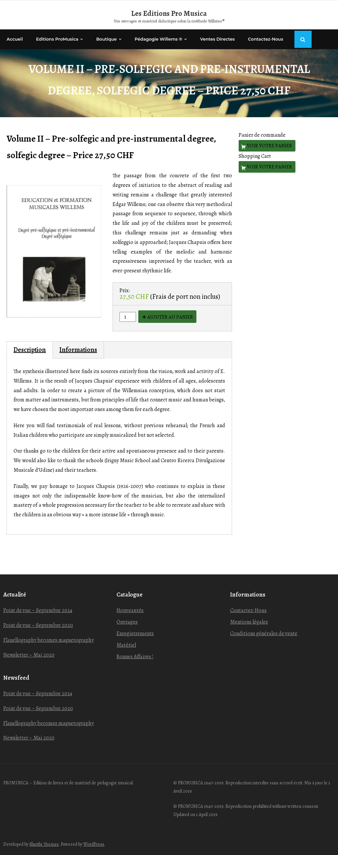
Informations (78, 349)
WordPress (93, 844)
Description (30, 349)
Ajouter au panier (170, 317)
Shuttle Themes (44, 844)
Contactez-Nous (248, 610)
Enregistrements (135, 633)
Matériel (126, 645)
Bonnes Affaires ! (135, 656)
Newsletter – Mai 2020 (28, 655)
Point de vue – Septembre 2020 (38, 625)
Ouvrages (127, 622)
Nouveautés (130, 610)
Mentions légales (249, 622)
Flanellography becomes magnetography (48, 640)
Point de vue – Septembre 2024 (37, 610)
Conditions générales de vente (263, 633)
